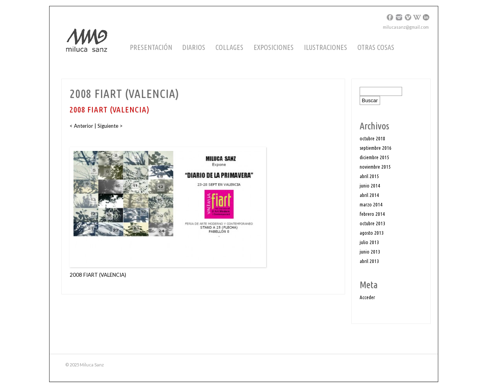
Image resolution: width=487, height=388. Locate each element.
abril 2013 (369, 261)
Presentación (151, 47)
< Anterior (82, 126)
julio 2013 (369, 242)
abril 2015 (369, 176)
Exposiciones (274, 47)
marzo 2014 (371, 204)
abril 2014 (369, 195)
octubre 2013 (372, 223)
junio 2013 (370, 251)
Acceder (367, 297)
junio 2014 (370, 185)
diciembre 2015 (374, 157)
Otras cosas (375, 47)
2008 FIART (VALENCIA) (98, 275)
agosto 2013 (372, 232)
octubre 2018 (372, 138)
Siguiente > (110, 126)
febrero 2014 (372, 214)
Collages (229, 47)
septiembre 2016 (375, 148)
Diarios (193, 47)
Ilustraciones (325, 47)
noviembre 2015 (375, 166)
